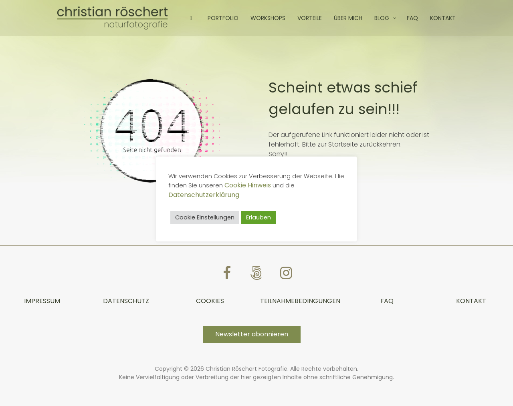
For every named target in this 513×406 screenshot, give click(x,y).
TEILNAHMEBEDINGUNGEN (300, 301)
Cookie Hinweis (247, 185)
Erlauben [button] (258, 217)
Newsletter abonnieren (251, 334)
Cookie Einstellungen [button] (204, 217)
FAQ (387, 301)
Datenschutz (126, 301)
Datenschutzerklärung (203, 194)
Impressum (42, 301)
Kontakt (471, 301)
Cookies (210, 301)
